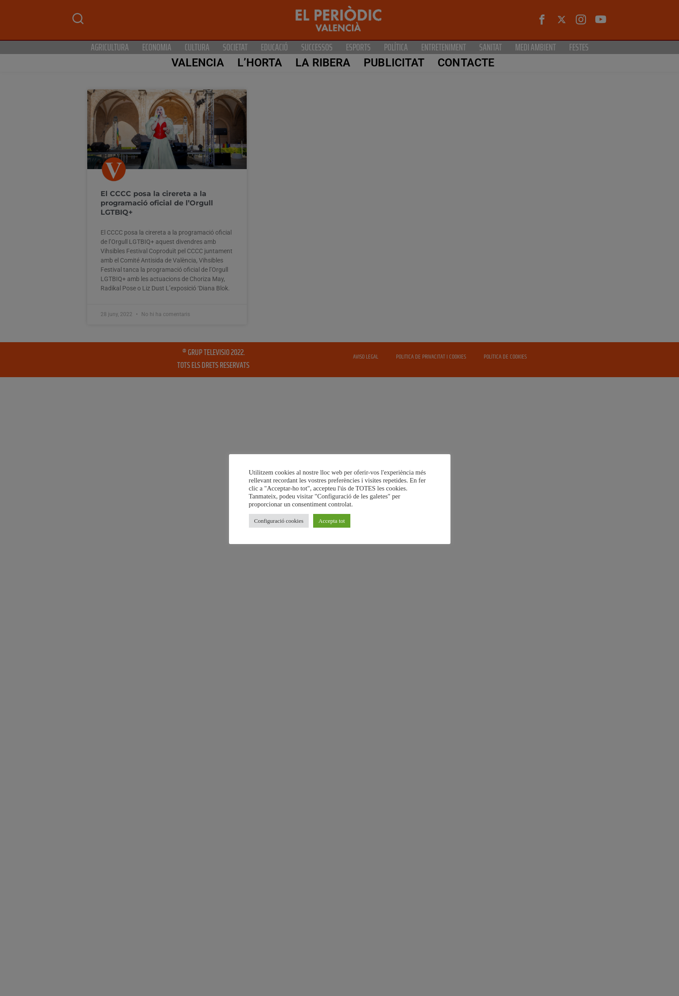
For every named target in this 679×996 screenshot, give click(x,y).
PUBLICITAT (394, 62)
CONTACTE (466, 62)
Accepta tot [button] (331, 520)
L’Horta (260, 62)
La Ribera (322, 62)
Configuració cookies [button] (279, 520)
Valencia (197, 62)
